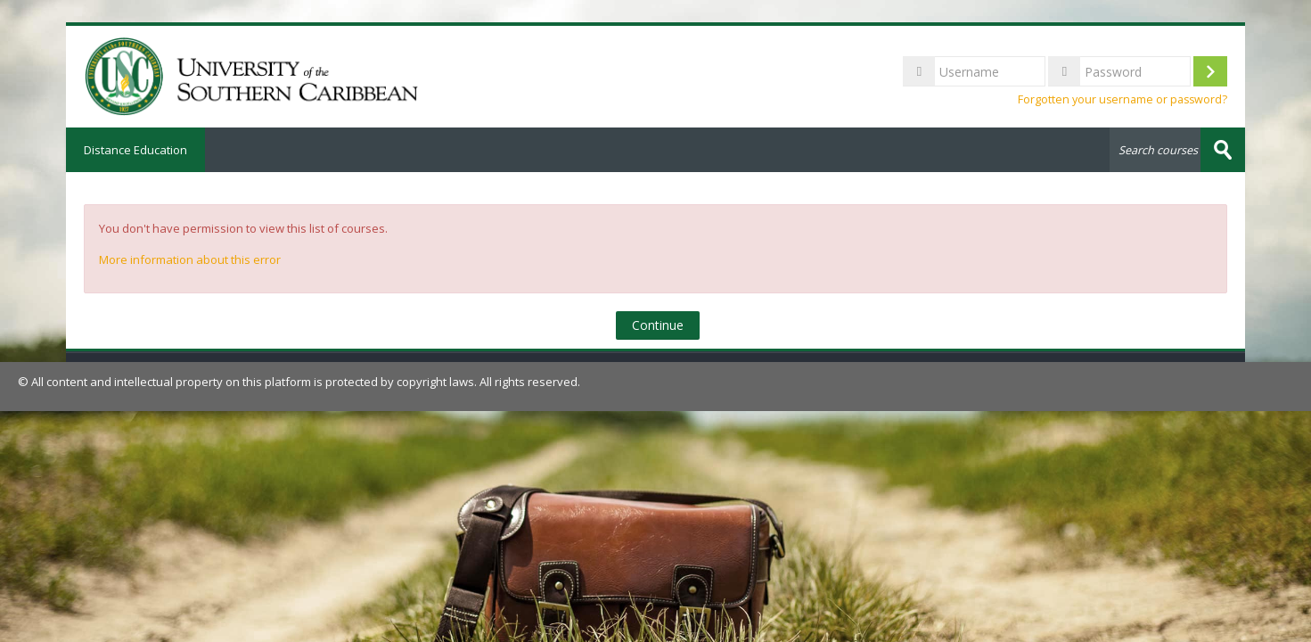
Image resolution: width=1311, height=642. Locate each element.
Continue (658, 325)
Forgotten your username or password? (1122, 99)
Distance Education (135, 150)
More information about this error (190, 259)
